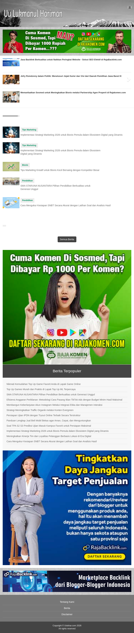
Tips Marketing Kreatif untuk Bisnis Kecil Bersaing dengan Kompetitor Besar (59, 170)
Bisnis (25, 165)
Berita (67, 608)
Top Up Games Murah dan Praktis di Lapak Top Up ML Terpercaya (41, 389)
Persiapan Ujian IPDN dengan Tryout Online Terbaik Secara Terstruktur (44, 415)
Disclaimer (67, 614)
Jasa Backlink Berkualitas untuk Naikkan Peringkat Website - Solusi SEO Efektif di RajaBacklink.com (71, 59)
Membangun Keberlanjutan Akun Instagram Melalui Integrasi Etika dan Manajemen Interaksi (54, 405)
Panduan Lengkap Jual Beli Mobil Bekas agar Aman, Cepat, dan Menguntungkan (49, 420)
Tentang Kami (67, 602)
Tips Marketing (29, 130)
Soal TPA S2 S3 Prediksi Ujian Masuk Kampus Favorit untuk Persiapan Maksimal (49, 425)
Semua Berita (67, 239)
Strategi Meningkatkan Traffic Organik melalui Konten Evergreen (40, 410)
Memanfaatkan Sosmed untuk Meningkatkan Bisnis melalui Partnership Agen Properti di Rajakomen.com (73, 92)
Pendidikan (27, 181)
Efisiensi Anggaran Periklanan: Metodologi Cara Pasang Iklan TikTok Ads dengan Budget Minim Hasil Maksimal (64, 399)
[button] (6, 78)
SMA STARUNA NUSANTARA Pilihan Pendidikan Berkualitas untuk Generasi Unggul (51, 394)
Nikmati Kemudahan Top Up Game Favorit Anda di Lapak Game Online (44, 384)
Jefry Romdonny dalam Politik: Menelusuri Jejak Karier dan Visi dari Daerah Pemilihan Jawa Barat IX (70, 76)
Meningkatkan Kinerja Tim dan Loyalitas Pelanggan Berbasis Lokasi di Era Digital (49, 436)
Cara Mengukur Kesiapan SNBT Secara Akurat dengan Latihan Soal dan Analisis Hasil (65, 205)
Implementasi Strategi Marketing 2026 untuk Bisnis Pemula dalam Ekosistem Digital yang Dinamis (71, 134)
